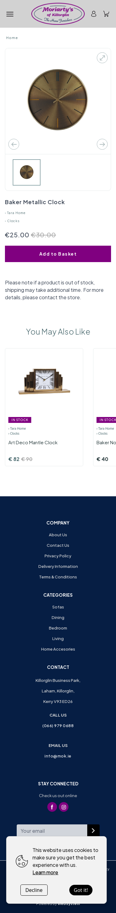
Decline (34, 890)
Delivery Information (58, 566)
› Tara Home (15, 213)
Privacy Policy (58, 555)
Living (58, 638)
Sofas (58, 606)
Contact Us (58, 545)
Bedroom (58, 627)
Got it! (81, 890)
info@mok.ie (58, 755)
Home (12, 38)
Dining (58, 617)
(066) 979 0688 (58, 725)
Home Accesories (58, 649)
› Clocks (12, 221)
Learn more (45, 872)
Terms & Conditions (58, 576)
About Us (58, 534)
